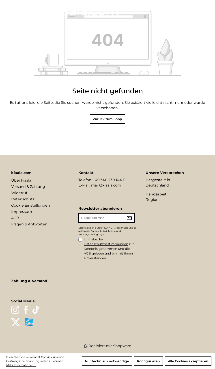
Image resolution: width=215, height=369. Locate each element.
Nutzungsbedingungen (91, 234)
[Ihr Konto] (185, 10)
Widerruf (19, 193)
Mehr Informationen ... (21, 365)
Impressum (21, 212)
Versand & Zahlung (28, 186)
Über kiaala (21, 180)
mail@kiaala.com (106, 185)
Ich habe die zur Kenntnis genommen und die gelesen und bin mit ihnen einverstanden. (109, 248)
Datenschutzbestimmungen (106, 244)
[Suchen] (170, 10)
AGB (15, 218)
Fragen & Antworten (29, 224)
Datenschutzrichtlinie (103, 231)
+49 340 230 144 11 (109, 180)
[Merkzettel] (177, 10)
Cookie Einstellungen (30, 205)
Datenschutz (22, 199)
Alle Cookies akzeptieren (188, 361)
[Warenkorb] (201, 10)
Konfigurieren (148, 361)
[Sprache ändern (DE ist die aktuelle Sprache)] (160, 10)
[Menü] (8, 9)
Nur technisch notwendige (107, 361)
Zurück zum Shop (107, 119)
